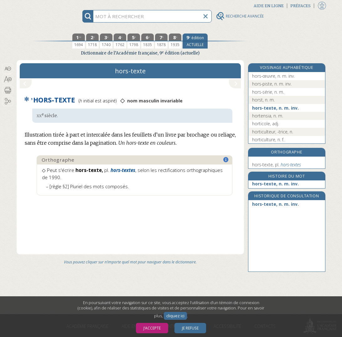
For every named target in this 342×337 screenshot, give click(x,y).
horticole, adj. (265, 124)
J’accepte (152, 328)
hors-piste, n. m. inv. (272, 84)
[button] (7, 69)
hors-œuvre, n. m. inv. (273, 76)
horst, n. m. (263, 100)
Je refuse (190, 328)
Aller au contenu (41, 5)
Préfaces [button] (300, 5)
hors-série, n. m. (268, 92)
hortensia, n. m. (267, 116)
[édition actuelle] (195, 41)
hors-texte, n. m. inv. (275, 108)
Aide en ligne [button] (269, 5)
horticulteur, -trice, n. (272, 132)
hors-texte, (276, 165)
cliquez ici (175, 316)
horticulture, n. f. (268, 140)
